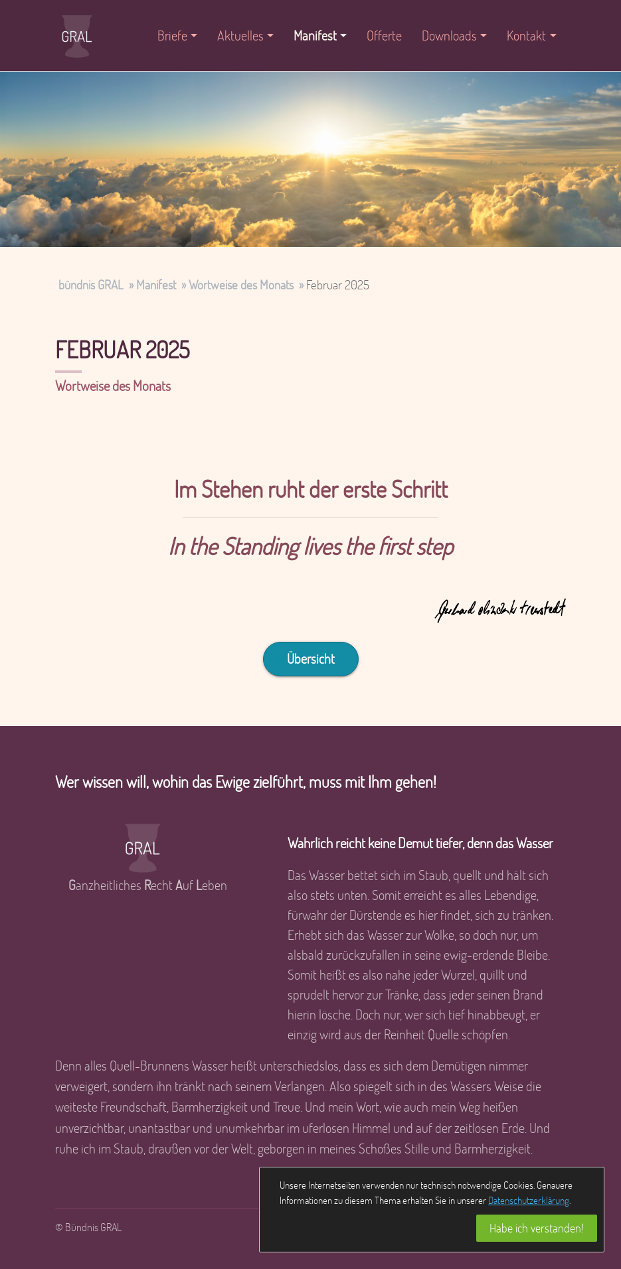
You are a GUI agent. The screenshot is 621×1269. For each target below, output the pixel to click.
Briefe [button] (172, 35)
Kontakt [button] (526, 35)
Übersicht (311, 658)
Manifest (156, 284)
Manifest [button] (315, 35)
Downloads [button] (449, 35)
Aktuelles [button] (240, 35)
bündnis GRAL (91, 284)
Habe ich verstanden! (536, 1228)
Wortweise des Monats (241, 284)
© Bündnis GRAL (88, 1227)
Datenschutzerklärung (528, 1200)
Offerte (384, 35)
